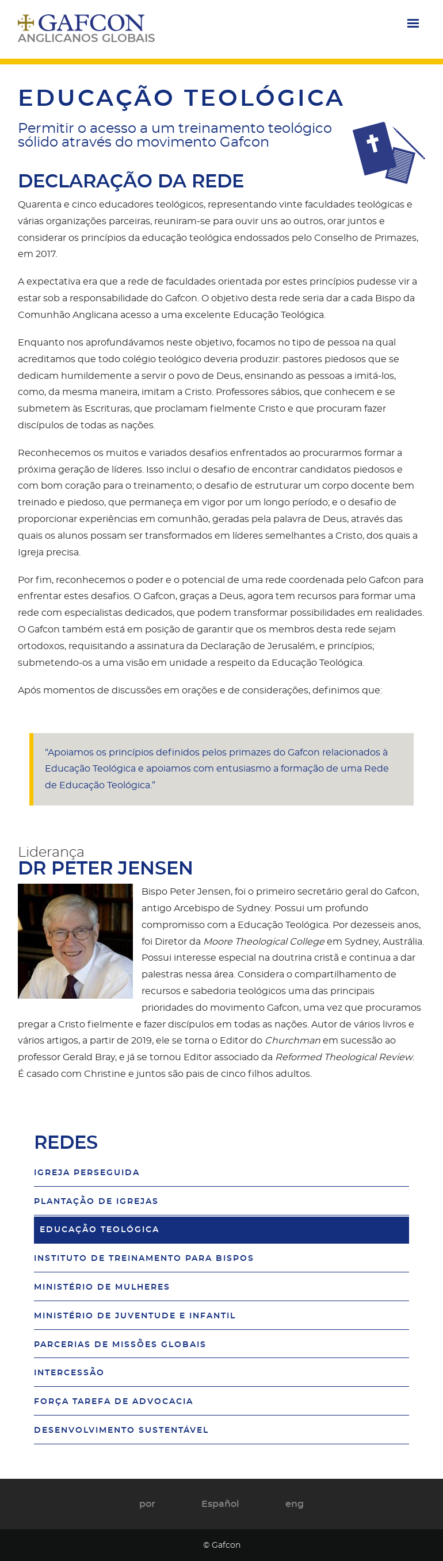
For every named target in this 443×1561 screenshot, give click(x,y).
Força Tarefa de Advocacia (113, 1401)
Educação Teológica (99, 1229)
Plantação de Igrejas (96, 1201)
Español (220, 1504)
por (147, 1504)
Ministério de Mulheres (102, 1287)
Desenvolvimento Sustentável (121, 1430)
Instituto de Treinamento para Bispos (144, 1258)
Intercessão (69, 1372)
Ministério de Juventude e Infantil (135, 1315)
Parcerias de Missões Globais (120, 1344)
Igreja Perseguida (87, 1172)
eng (294, 1504)
